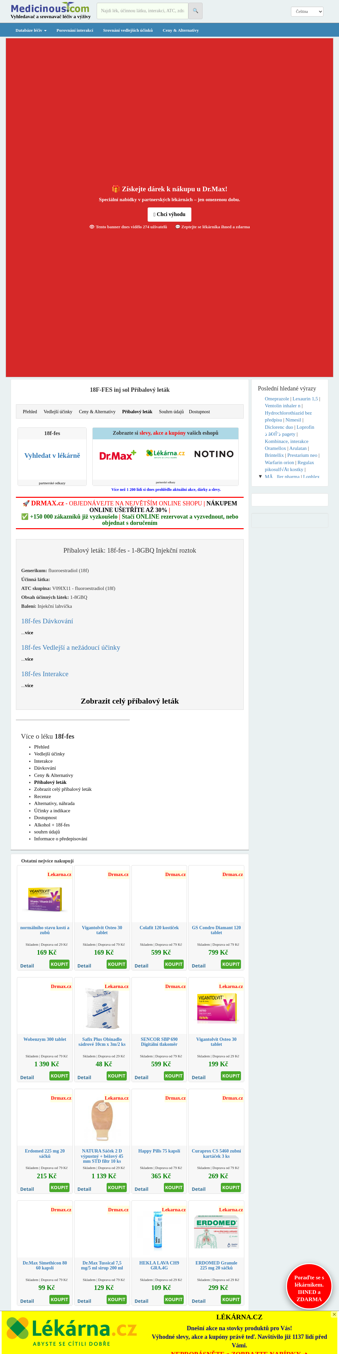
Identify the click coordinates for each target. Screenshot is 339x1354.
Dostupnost (199, 411)
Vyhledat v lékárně (52, 455)
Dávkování (45, 768)
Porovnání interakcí (75, 30)
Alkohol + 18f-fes (52, 824)
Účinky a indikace (52, 810)
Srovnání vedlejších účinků (128, 30)
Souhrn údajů (171, 411)
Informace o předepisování (60, 838)
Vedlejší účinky (58, 411)
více (29, 632)
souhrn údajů (47, 831)
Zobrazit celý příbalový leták (130, 701)
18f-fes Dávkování (47, 621)
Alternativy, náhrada (54, 803)
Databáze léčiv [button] (31, 30)
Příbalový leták (137, 411)
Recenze (42, 796)
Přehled (30, 411)
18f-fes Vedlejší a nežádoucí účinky (70, 647)
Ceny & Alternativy (181, 30)
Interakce (43, 761)
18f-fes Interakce (45, 674)
